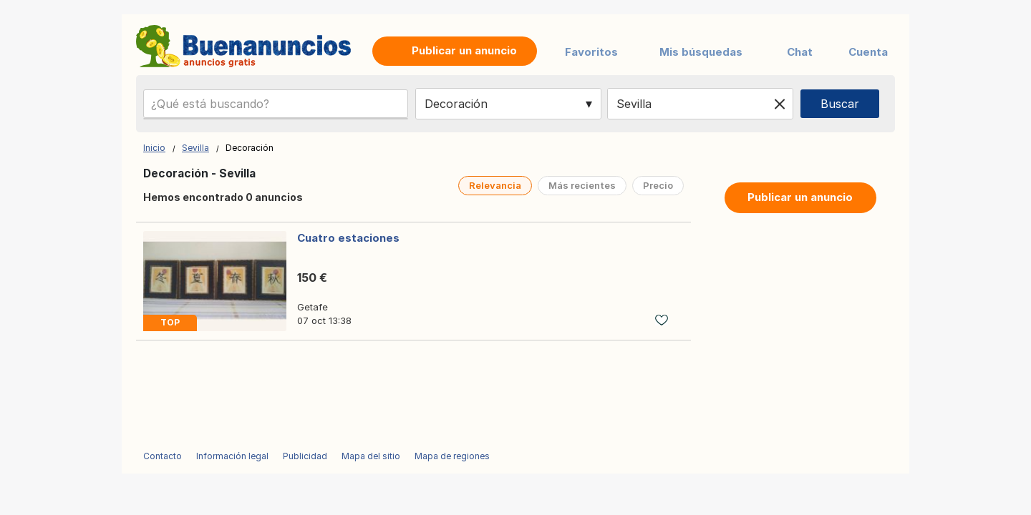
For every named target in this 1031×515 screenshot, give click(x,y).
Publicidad (305, 456)
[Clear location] (780, 104)
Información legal (232, 456)
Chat (800, 52)
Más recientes (582, 185)
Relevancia (495, 185)
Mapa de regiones (452, 456)
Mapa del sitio (371, 456)
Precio (658, 185)
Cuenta (868, 52)
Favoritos (591, 52)
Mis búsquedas (700, 52)
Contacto (162, 456)
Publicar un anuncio (800, 197)
